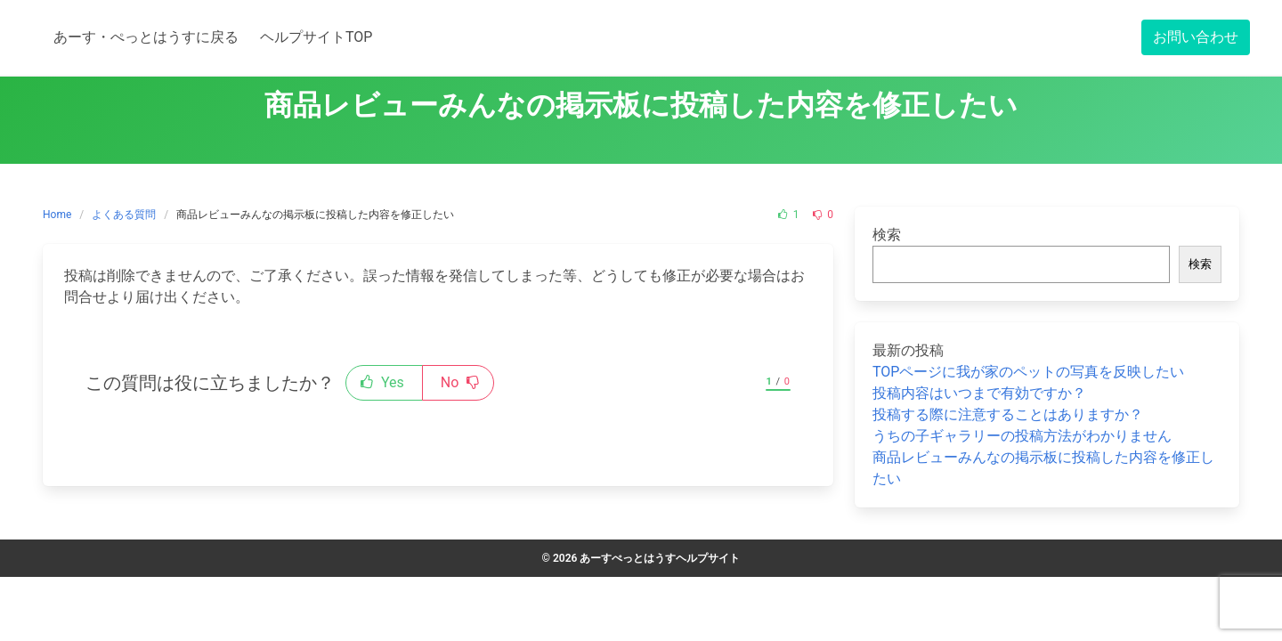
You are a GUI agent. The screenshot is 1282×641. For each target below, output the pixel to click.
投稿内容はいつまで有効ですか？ (979, 393)
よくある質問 (124, 214)
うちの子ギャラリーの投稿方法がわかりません (1022, 435)
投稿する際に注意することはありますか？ (1007, 414)
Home (57, 214)
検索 (886, 234)
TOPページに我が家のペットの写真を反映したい (1028, 371)
